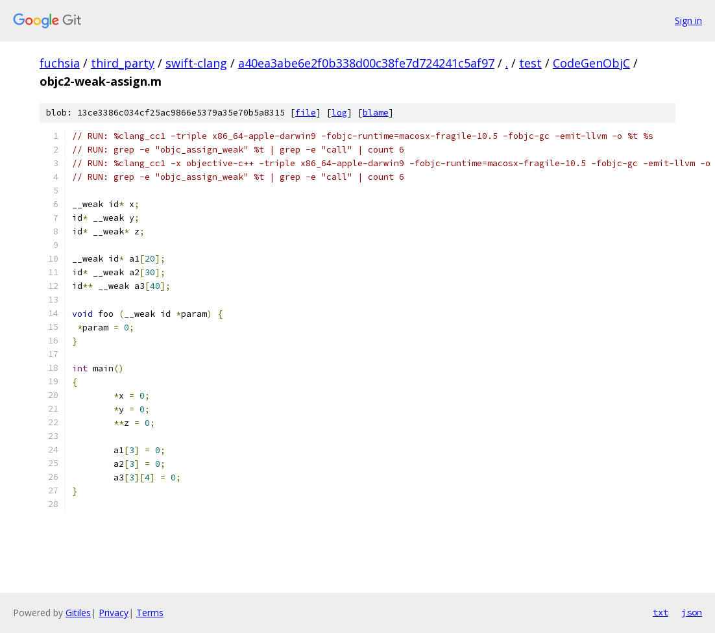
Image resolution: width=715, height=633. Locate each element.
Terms (150, 612)
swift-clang (196, 63)
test (530, 63)
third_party (122, 63)
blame (376, 112)
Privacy (113, 612)
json (691, 612)
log (339, 112)
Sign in (688, 20)
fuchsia (60, 63)
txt (660, 612)
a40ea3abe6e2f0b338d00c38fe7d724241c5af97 (366, 63)
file (305, 112)
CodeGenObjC (591, 63)
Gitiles (78, 612)
